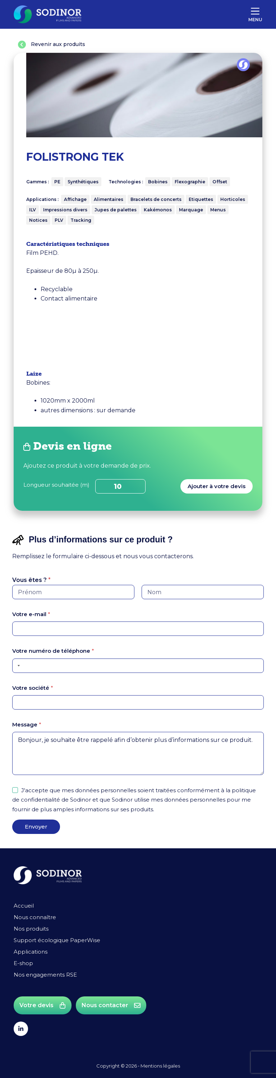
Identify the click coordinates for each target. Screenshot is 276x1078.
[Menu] (255, 14)
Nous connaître (35, 917)
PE (57, 181)
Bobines (157, 181)
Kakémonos (158, 209)
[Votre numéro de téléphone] (138, 666)
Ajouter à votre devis (216, 486)
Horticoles (232, 199)
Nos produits (31, 928)
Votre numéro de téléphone (53, 650)
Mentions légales (160, 1066)
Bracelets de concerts (155, 199)
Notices (38, 220)
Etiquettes (201, 199)
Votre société (32, 687)
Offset (219, 181)
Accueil (24, 905)
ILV (32, 209)
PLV (59, 220)
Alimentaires (108, 199)
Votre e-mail (31, 614)
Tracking (80, 220)
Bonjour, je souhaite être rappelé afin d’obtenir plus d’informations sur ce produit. (138, 753)
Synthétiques (83, 181)
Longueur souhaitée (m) (56, 484)
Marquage (191, 209)
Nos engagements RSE (45, 974)
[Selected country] (17, 666)
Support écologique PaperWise (57, 940)
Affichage (75, 199)
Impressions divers (65, 209)
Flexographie (190, 181)
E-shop (23, 963)
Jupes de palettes (116, 209)
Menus (218, 209)
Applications (30, 951)
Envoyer (36, 826)
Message (26, 724)
